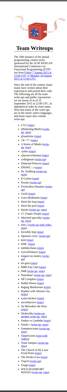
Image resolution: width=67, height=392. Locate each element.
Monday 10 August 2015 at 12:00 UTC (33, 77)
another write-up (30, 316)
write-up (40, 159)
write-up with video (40, 224)
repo (31, 125)
